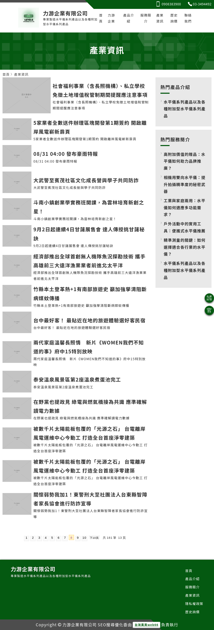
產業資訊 (160, 18)
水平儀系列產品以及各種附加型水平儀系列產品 (185, 108)
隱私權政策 (194, 603)
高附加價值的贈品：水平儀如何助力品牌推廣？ (185, 161)
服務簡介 (145, 18)
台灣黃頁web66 (146, 625)
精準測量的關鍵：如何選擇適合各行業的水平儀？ (185, 247)
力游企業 (111, 18)
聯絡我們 (188, 18)
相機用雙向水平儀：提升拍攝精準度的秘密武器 (185, 184)
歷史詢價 (174, 18)
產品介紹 (128, 18)
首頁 (101, 18)
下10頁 (94, 537)
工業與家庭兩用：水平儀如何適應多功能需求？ (185, 207)
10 (84, 537)
